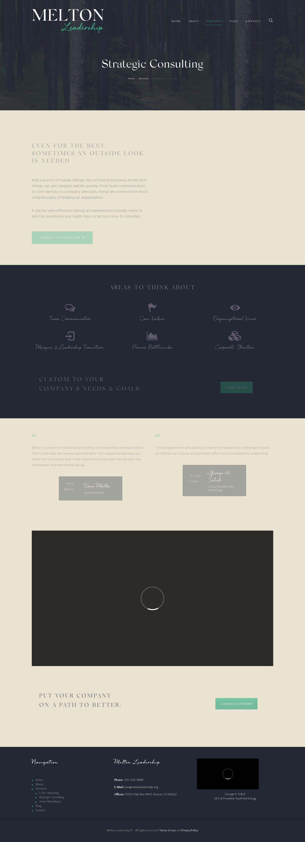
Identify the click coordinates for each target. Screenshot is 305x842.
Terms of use (167, 830)
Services (143, 78)
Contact (40, 810)
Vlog (38, 806)
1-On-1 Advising (49, 793)
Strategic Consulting (51, 797)
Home (131, 78)
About (39, 784)
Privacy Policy (190, 830)
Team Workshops (50, 801)
